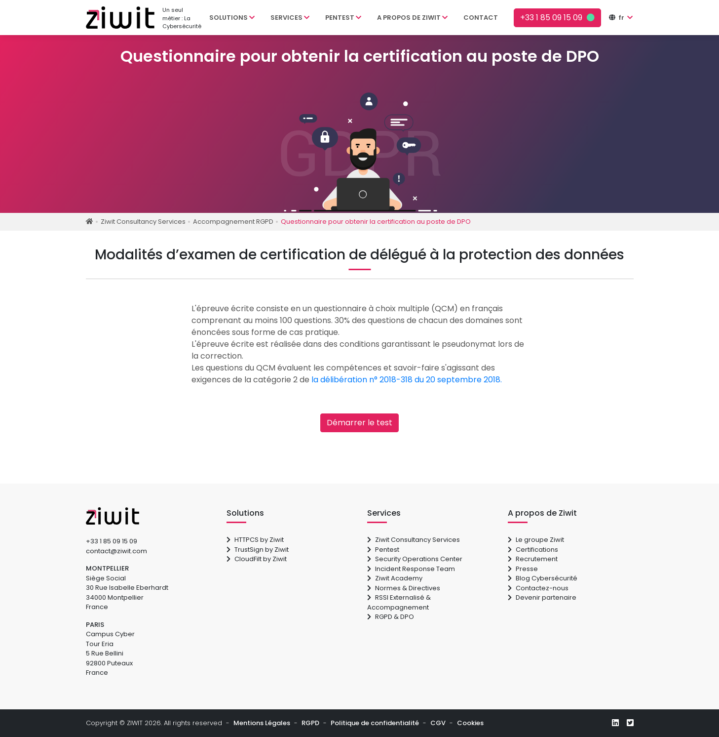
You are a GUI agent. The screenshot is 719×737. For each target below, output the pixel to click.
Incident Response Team (411, 568)
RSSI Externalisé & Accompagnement (399, 602)
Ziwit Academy (394, 578)
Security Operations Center (414, 559)
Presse (523, 568)
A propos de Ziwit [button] (412, 17)
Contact (480, 17)
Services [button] (289, 17)
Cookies (470, 723)
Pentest (383, 549)
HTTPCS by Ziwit (255, 539)
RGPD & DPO (390, 616)
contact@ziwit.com (116, 551)
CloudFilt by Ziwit (257, 559)
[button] (625, 18)
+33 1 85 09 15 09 (111, 541)
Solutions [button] (232, 17)
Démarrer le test (359, 422)
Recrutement (533, 559)
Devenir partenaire (542, 597)
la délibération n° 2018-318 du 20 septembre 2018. (406, 379)
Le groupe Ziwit (536, 539)
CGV (438, 723)
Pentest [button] (343, 17)
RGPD (310, 723)
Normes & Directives (403, 588)
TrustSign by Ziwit (258, 549)
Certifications (533, 549)
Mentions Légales (261, 723)
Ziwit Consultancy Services (413, 539)
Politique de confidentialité (375, 723)
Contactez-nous (538, 588)
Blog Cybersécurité (542, 578)
